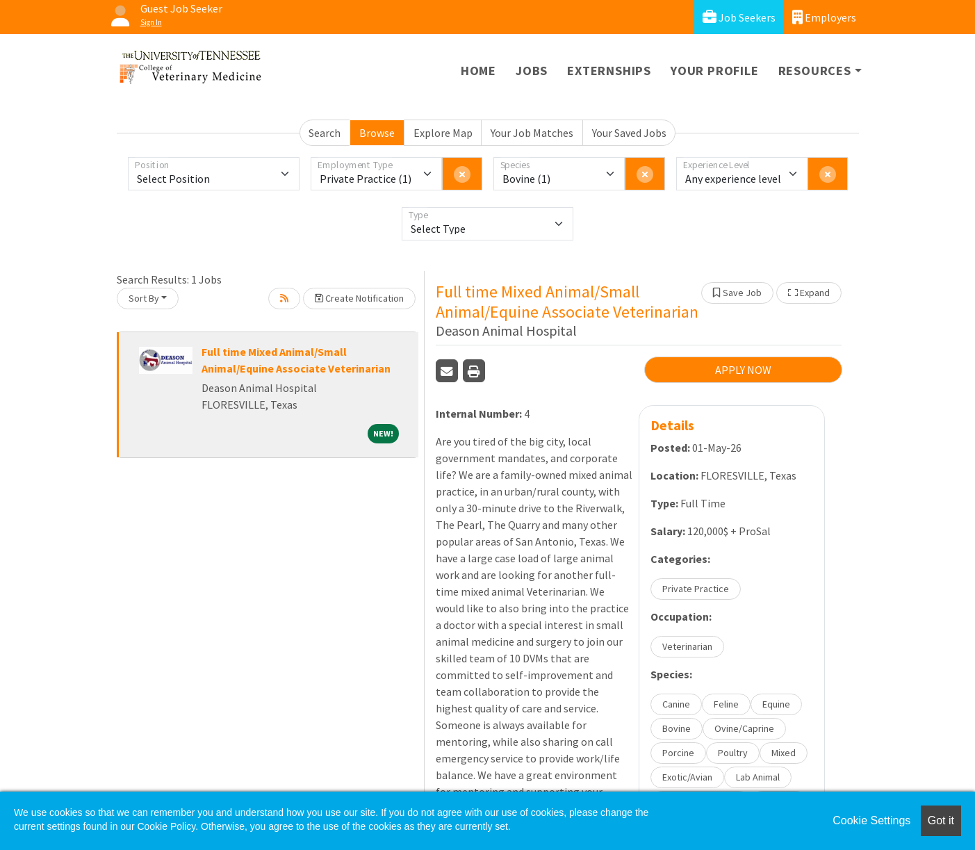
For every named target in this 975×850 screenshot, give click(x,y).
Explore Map (443, 133)
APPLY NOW (743, 370)
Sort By (144, 298)
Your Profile (715, 71)
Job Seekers (739, 17)
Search (325, 133)
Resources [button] (814, 71)
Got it (941, 820)
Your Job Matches (532, 133)
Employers (824, 17)
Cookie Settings (871, 820)
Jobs (532, 71)
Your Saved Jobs (629, 133)
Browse (377, 133)
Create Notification (359, 298)
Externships (609, 71)
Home (478, 71)
